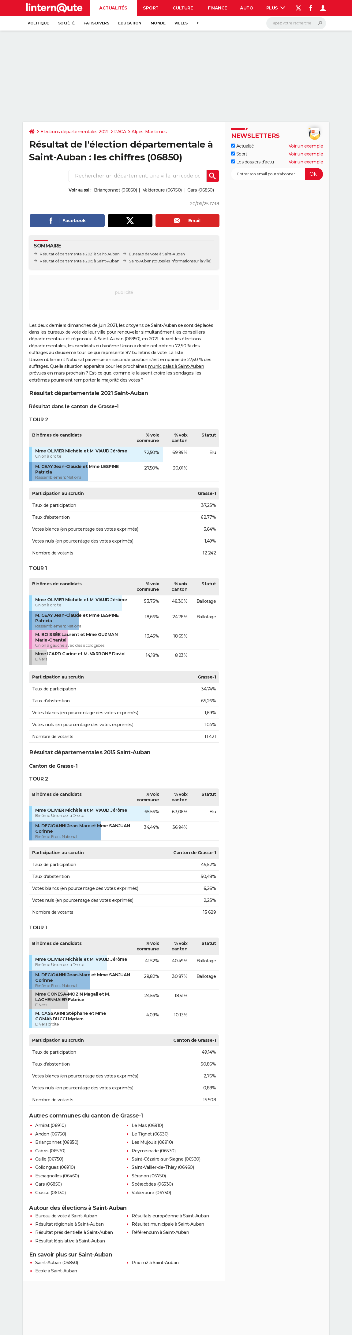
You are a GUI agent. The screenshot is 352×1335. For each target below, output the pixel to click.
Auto (246, 8)
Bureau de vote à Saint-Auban (66, 1216)
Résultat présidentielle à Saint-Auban (74, 1232)
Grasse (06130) (50, 1192)
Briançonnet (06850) (115, 190)
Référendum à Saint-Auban (160, 1232)
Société (66, 23)
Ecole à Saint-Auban (56, 1271)
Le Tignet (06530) (150, 1134)
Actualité (242, 146)
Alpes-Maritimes (149, 131)
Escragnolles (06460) (57, 1176)
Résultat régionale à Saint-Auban (69, 1224)
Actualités (113, 8)
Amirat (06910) (50, 1125)
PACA (120, 131)
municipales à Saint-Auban (176, 366)
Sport (151, 8)
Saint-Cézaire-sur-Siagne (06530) (166, 1159)
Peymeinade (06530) (153, 1151)
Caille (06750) (49, 1159)
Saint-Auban (140, 261)
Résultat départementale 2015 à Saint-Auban (79, 261)
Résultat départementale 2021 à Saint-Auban (79, 254)
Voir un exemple (306, 146)
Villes (180, 23)
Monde (158, 23)
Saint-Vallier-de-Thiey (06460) (163, 1167)
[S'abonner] (277, 174)
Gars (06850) (200, 190)
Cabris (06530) (50, 1151)
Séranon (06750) (149, 1176)
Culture (183, 8)
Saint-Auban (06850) (56, 1262)
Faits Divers (96, 23)
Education (129, 23)
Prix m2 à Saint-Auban (155, 1262)
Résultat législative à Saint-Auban (70, 1241)
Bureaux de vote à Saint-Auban (157, 254)
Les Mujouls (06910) (152, 1142)
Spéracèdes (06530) (152, 1184)
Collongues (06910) (55, 1167)
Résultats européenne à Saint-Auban (170, 1216)
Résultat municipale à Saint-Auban (168, 1224)
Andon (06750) (50, 1134)
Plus (275, 8)
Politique (38, 23)
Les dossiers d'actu (252, 162)
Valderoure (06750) (162, 190)
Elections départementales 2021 (74, 131)
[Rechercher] (296, 23)
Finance (217, 8)
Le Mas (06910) (147, 1125)
